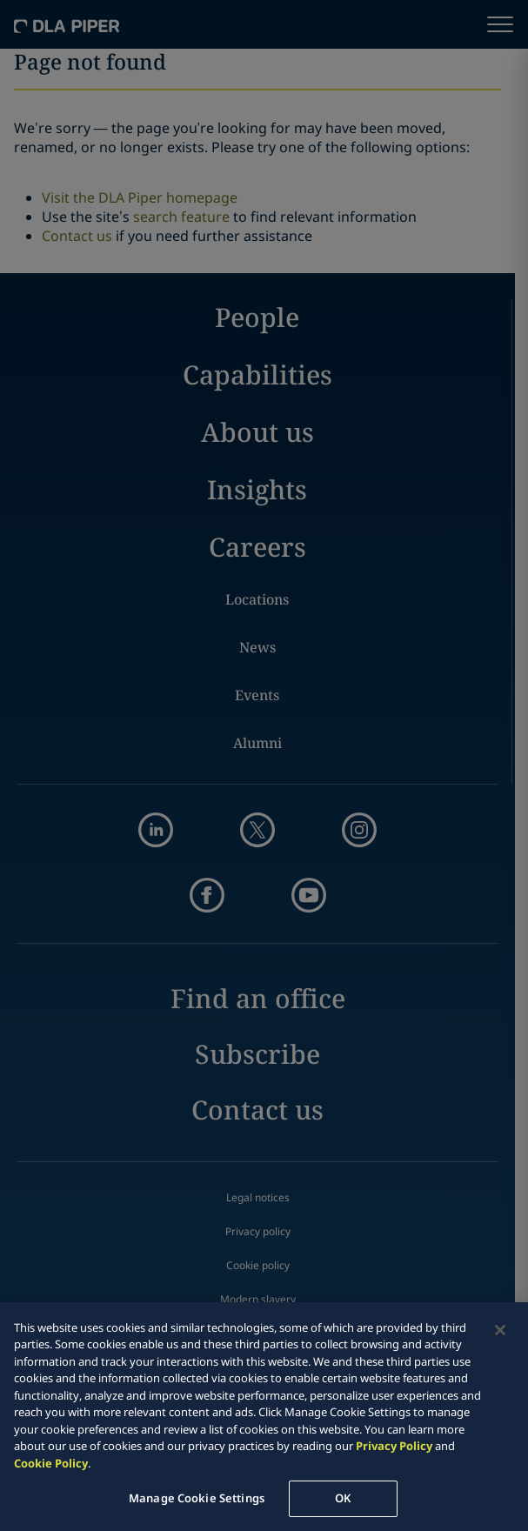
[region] (264, 1416)
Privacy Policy (394, 1446)
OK (343, 1498)
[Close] (500, 1330)
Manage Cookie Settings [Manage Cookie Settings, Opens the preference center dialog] (196, 1498)
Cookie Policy (51, 1463)
